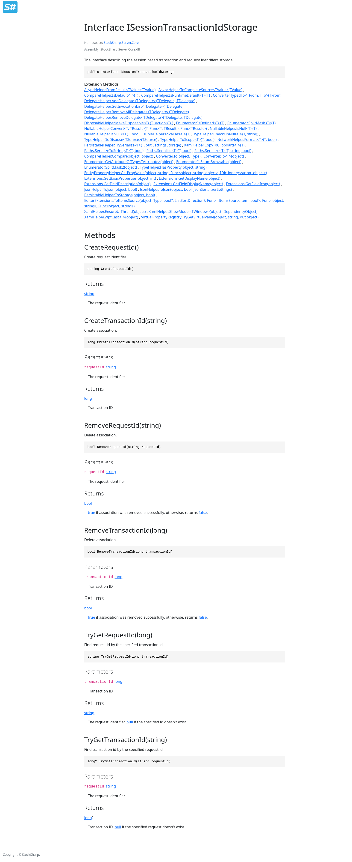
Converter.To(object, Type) (178, 156)
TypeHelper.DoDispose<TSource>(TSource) (120, 139)
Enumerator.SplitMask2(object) (110, 167)
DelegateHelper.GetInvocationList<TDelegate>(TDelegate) (133, 106)
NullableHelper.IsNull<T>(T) (233, 128)
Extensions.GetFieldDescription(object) (117, 183)
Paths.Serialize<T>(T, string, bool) (222, 150)
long (88, 398)
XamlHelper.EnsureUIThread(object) (115, 211)
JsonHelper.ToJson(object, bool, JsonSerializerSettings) (186, 189)
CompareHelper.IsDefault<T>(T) (111, 95)
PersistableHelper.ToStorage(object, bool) (119, 194)
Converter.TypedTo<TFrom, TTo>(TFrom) (247, 95)
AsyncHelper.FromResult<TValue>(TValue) (119, 89)
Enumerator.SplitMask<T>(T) (251, 122)
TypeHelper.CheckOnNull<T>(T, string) (225, 134)
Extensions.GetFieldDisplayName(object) (188, 183)
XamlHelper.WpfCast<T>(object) (111, 217)
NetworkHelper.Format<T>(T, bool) (247, 139)
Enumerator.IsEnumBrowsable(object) (208, 161)
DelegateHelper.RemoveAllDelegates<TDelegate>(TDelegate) (136, 111)
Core (135, 42)
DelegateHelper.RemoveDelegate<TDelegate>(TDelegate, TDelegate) (143, 117)
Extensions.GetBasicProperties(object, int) (120, 178)
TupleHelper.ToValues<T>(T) (166, 134)
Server (126, 42)
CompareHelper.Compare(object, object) (118, 156)
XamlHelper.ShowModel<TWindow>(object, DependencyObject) (203, 211)
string (89, 293)
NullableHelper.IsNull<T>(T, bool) (112, 134)
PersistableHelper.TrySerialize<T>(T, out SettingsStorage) (132, 145)
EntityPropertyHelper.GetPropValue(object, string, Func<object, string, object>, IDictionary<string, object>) (175, 172)
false (203, 512)
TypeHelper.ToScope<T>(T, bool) (187, 139)
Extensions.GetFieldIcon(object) (253, 183)
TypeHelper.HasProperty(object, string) (173, 167)
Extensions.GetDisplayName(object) (189, 178)
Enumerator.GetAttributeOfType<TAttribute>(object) (128, 161)
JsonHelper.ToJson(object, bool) (110, 189)
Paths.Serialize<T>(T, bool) (169, 150)
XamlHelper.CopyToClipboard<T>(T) (214, 145)
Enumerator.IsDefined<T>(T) (200, 122)
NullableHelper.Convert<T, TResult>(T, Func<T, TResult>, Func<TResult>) (145, 128)
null (129, 722)
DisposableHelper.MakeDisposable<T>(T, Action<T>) (128, 122)
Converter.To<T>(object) (223, 156)
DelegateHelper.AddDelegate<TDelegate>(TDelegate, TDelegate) (139, 100)
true (91, 512)
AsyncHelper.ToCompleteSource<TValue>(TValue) (200, 89)
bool (88, 503)
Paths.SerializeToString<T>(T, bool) (114, 150)
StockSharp (112, 42)
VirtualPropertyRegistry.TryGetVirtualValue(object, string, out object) (199, 217)
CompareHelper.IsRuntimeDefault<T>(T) (175, 95)
